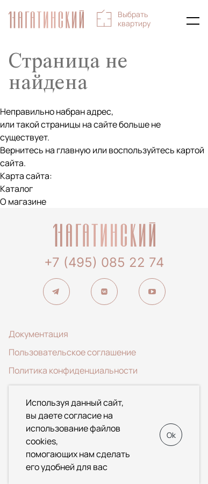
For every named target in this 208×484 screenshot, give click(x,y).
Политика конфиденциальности (73, 370)
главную (73, 150)
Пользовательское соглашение (72, 352)
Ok (171, 435)
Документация (38, 334)
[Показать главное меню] (193, 21)
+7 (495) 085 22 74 (104, 262)
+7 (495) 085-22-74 (169, 20)
